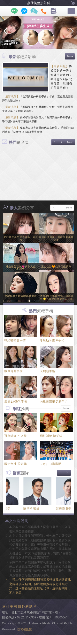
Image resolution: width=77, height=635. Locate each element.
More (70, 56)
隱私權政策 (24, 629)
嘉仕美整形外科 (38, 3)
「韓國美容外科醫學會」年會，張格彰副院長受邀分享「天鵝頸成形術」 (37, 109)
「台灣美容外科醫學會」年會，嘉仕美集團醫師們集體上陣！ (37, 98)
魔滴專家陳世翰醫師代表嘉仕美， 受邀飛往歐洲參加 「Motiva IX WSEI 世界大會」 (38, 129)
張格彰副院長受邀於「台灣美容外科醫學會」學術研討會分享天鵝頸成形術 (37, 119)
